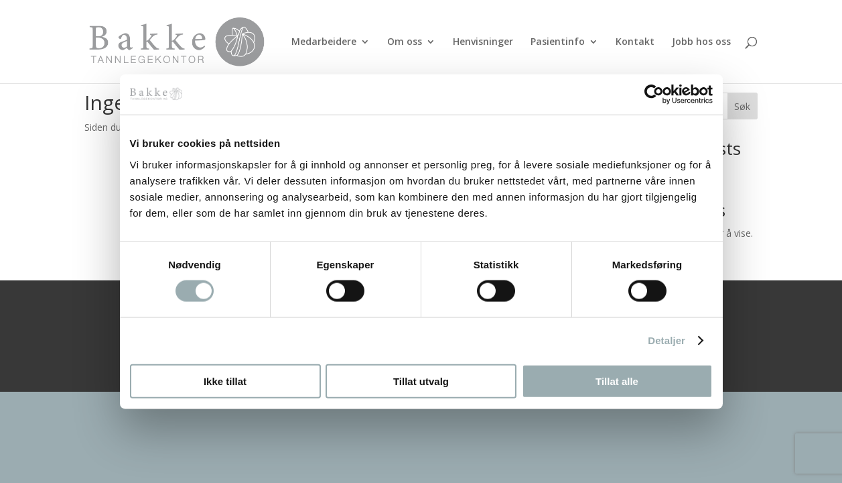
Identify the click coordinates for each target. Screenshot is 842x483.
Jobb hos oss (701, 42)
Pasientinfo (558, 42)
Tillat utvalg (421, 380)
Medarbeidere (323, 42)
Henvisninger (483, 42)
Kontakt (635, 42)
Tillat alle (616, 380)
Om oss (404, 42)
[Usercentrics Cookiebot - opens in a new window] (654, 95)
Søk (742, 106)
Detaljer (666, 340)
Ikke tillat (225, 380)
